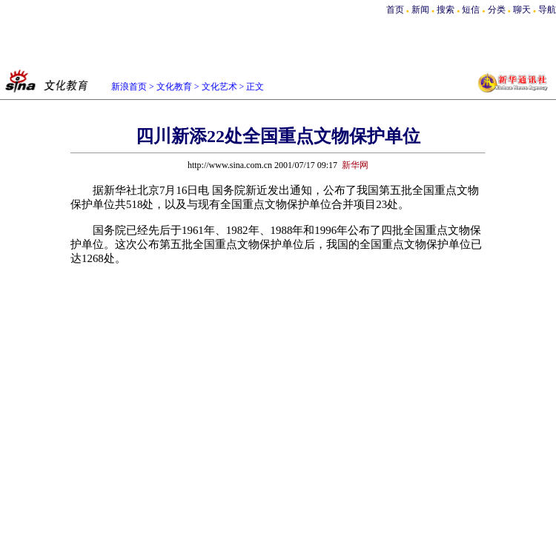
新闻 (420, 9)
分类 (497, 9)
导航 (547, 9)
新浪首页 (129, 86)
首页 (395, 9)
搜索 (447, 9)
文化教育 (174, 86)
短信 (471, 9)
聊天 (522, 9)
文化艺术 (219, 86)
